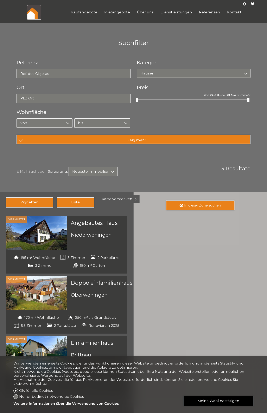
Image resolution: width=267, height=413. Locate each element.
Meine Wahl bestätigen (218, 401)
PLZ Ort (27, 98)
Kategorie (148, 63)
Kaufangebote (84, 12)
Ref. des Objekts (34, 74)
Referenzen (209, 12)
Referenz (27, 63)
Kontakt (234, 12)
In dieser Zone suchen (200, 205)
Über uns (145, 12)
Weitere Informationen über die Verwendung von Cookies (66, 404)
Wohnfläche (31, 112)
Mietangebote (117, 12)
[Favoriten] (252, 4)
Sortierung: (58, 171)
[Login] (244, 4)
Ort (21, 87)
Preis (142, 87)
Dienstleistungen (176, 12)
